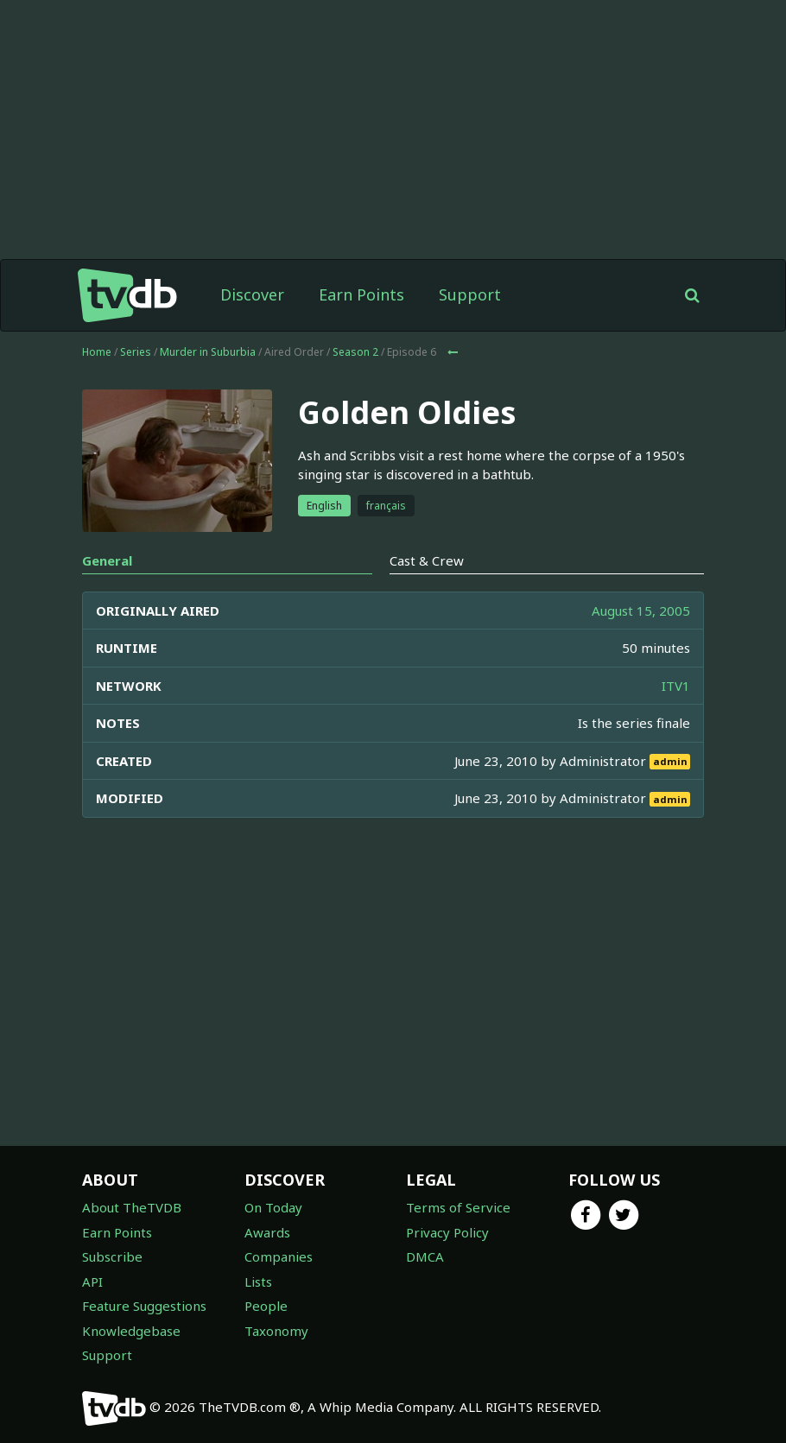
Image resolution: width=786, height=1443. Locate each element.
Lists (258, 1281)
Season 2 (355, 352)
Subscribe (112, 1256)
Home (96, 352)
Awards (267, 1232)
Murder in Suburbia (208, 352)
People (266, 1305)
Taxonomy (276, 1330)
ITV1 (676, 685)
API (92, 1281)
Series (135, 352)
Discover (252, 294)
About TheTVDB (131, 1207)
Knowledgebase (131, 1330)
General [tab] (107, 560)
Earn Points (361, 294)
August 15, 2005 (641, 610)
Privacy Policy (447, 1232)
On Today (273, 1207)
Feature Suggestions (144, 1305)
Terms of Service (458, 1207)
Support (470, 294)
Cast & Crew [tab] (427, 560)
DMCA (425, 1256)
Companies (278, 1256)
